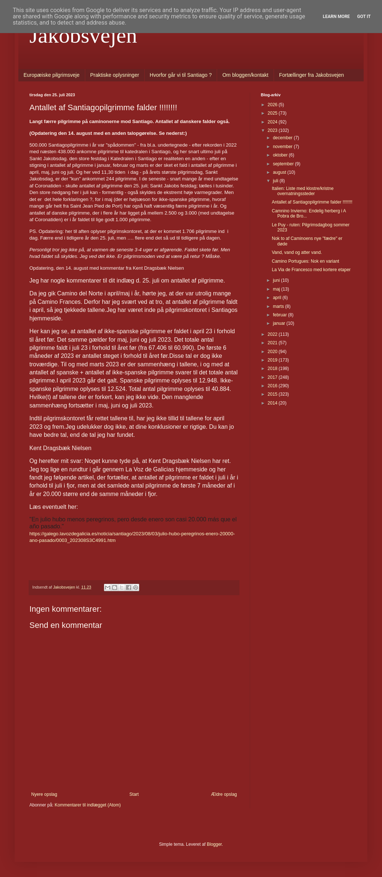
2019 (273, 360)
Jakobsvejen (83, 35)
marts (279, 306)
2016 (273, 385)
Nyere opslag (44, 794)
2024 (273, 122)
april (277, 297)
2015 (273, 394)
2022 (273, 334)
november (283, 146)
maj (277, 289)
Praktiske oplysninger (114, 75)
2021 (273, 342)
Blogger (214, 844)
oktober (281, 155)
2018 (273, 368)
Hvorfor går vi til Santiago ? (181, 75)
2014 (273, 403)
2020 (273, 351)
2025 (273, 113)
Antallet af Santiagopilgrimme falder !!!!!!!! (312, 202)
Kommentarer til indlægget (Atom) (88, 805)
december (283, 137)
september (284, 163)
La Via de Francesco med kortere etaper (311, 269)
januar (279, 323)
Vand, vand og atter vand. (297, 252)
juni (277, 280)
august (280, 172)
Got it (364, 16)
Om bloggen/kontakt (245, 75)
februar (280, 314)
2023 (273, 130)
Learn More (336, 16)
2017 (273, 377)
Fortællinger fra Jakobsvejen (311, 75)
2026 (273, 104)
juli (276, 180)
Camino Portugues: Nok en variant (305, 261)
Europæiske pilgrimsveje (52, 75)
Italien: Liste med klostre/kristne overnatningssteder (303, 191)
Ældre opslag (224, 794)
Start (133, 794)
